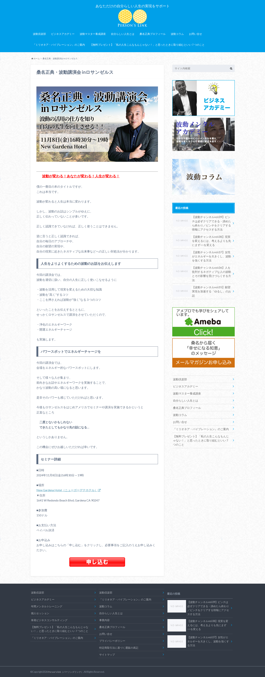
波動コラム (177, 33)
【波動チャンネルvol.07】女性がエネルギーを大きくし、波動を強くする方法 (202, 254)
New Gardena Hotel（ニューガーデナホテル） (67, 489)
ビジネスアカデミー (63, 33)
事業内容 (104, 619)
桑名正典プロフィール (153, 33)
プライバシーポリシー (112, 640)
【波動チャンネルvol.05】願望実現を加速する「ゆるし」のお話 (201, 283)
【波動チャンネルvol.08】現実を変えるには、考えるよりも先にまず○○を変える (202, 239)
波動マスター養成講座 (93, 33)
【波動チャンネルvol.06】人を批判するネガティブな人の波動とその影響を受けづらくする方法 (202, 269)
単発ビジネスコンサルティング (49, 619)
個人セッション (40, 612)
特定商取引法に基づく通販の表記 (118, 647)
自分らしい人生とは (122, 33)
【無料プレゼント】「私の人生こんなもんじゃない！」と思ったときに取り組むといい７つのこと (147, 44)
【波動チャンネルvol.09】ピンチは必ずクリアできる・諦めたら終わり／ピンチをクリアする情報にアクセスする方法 (202, 222)
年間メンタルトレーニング (46, 605)
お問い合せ (195, 33)
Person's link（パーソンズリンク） (66, 671)
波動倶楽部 (39, 33)
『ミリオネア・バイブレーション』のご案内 (59, 44)
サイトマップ (107, 654)
